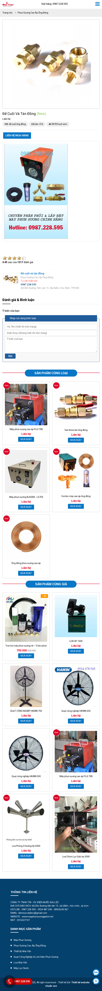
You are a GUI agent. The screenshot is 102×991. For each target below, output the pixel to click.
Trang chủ (7, 12)
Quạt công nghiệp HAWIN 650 (76, 711)
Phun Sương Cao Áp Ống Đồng (33, 12)
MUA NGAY (26, 439)
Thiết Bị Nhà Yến (22, 951)
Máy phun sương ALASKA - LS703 (26, 497)
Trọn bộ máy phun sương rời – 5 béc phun (26, 645)
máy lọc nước (21, 968)
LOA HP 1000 (76, 641)
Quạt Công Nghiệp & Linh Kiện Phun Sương (36, 956)
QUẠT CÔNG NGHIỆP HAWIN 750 (26, 711)
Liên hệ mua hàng (17, 135)
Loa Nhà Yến (20, 962)
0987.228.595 (22, 981)
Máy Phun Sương (22, 940)
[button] (88, 27)
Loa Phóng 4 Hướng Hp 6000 (26, 846)
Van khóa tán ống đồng (76, 430)
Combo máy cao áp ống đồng (76, 496)
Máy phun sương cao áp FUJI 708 (26, 429)
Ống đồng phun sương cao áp (26, 563)
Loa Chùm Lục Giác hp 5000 (76, 856)
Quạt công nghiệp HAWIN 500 (26, 776)
